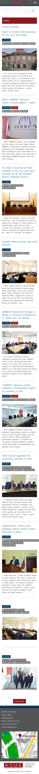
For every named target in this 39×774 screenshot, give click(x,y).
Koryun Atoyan (8, 470)
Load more (19, 701)
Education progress (9, 610)
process (24, 43)
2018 (28, 326)
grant (21, 326)
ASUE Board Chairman (17, 660)
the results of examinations (12, 253)
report (16, 43)
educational (7, 43)
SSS (18, 612)
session (25, 612)
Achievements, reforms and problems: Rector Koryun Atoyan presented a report (18, 528)
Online (32, 43)
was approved (8, 662)
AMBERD (23, 111)
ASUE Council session (22, 662)
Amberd (14, 108)
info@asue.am (12, 727)
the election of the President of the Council (17, 467)
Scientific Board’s (9, 188)
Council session (28, 470)
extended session (16, 185)
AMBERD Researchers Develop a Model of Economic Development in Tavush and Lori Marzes (19, 314)
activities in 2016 (21, 400)
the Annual (7, 111)
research (13, 326)
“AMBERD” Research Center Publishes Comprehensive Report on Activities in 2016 (18, 388)
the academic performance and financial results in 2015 (20, 540)
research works (8, 400)
